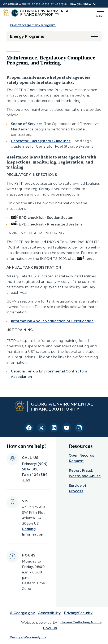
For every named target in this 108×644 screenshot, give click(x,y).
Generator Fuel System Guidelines (40, 141)
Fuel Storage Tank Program (33, 25)
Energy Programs (27, 36)
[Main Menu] (99, 13)
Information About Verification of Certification (52, 321)
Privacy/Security (78, 613)
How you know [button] (80, 4)
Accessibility (49, 613)
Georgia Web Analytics (28, 637)
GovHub (50, 628)
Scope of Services (27, 124)
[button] (94, 36)
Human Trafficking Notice (80, 622)
